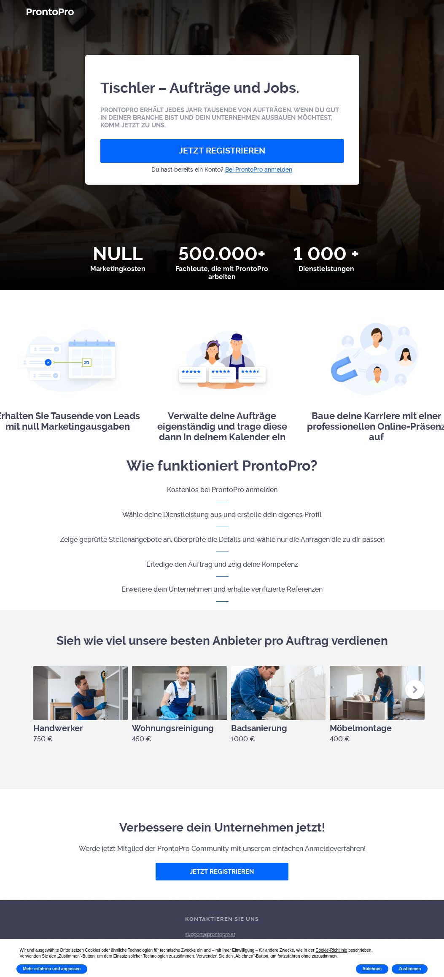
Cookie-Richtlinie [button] (331, 950)
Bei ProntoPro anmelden (258, 169)
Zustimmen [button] (409, 968)
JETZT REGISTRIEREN (222, 151)
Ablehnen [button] (372, 968)
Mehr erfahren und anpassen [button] (52, 968)
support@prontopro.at (210, 934)
